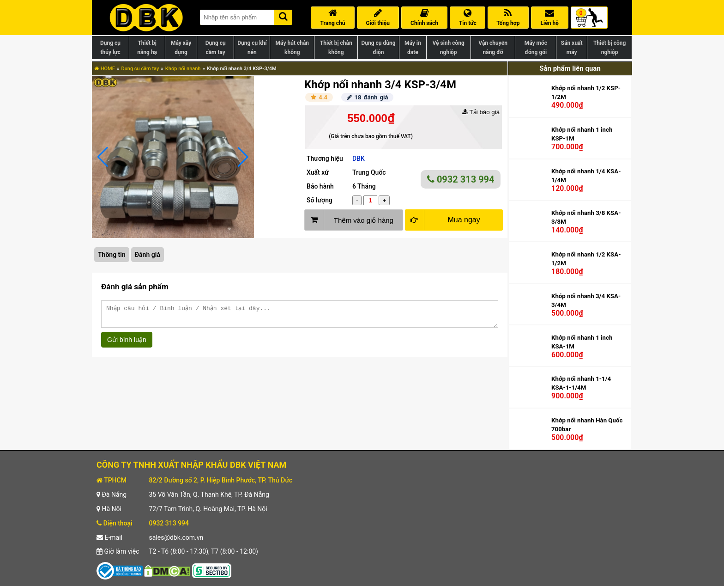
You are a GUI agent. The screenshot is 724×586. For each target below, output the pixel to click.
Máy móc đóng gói (536, 47)
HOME (105, 69)
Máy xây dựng (181, 47)
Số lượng (319, 200)
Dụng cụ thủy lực (110, 47)
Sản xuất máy (572, 47)
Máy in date (412, 47)
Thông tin (112, 254)
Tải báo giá (481, 112)
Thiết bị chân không (336, 47)
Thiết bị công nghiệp (609, 47)
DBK (358, 158)
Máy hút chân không (292, 47)
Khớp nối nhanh (183, 69)
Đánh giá (147, 254)
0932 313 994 (461, 179)
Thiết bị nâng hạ (147, 47)
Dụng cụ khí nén (251, 47)
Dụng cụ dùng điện (378, 47)
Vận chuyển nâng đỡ (492, 47)
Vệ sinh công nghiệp (449, 47)
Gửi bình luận (126, 344)
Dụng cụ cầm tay (215, 47)
